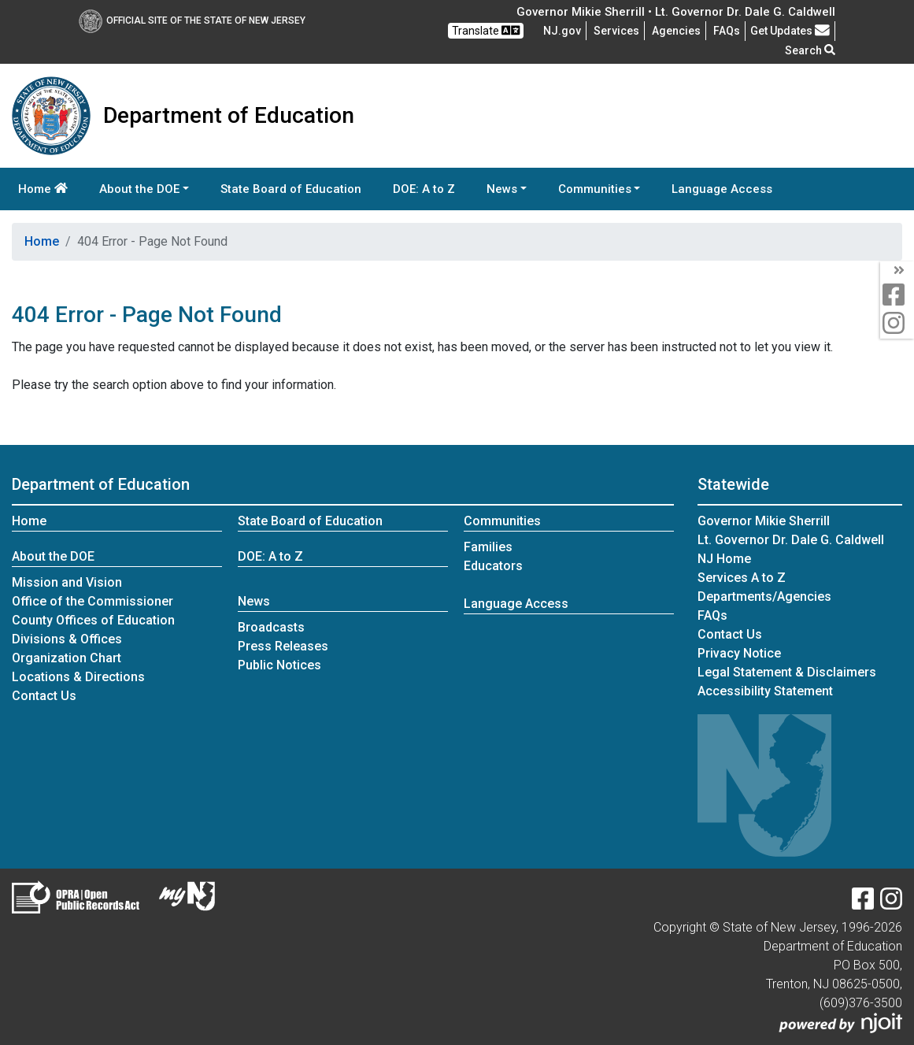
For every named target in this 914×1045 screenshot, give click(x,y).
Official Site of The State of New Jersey (192, 20)
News (254, 601)
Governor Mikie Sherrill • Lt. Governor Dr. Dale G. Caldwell (675, 12)
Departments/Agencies (764, 596)
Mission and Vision (67, 582)
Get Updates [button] (790, 30)
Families (488, 546)
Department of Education (101, 484)
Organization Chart (66, 657)
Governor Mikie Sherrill (764, 520)
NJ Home (724, 558)
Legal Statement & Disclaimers (787, 672)
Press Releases (283, 646)
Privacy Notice (739, 653)
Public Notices (279, 665)
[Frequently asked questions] (726, 30)
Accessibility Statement (765, 691)
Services (616, 30)
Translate (486, 30)
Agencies (676, 30)
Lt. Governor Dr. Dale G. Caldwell (791, 539)
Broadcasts (271, 627)
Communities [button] (594, 189)
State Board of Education (290, 189)
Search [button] (810, 50)
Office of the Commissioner (92, 601)
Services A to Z (742, 577)
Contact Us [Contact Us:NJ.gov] (730, 634)
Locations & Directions (78, 676)
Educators (493, 565)
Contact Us (44, 695)
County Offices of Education (93, 620)
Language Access (722, 189)
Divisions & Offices (67, 639)
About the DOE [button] (139, 189)
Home (43, 189)
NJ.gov (562, 30)
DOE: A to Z (424, 189)
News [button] (502, 189)
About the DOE (53, 556)
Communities (502, 520)
